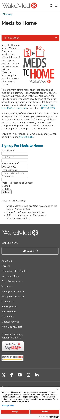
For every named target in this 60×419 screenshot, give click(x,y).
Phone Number (10, 163)
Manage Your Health (13, 291)
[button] (56, 5)
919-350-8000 (10, 242)
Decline (44, 412)
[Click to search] (51, 5)
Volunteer (7, 286)
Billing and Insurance (13, 296)
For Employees (10, 306)
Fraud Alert (8, 316)
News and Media (10, 276)
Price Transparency (12, 281)
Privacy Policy (8, 406)
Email (7, 185)
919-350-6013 (47, 108)
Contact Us (8, 301)
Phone (7, 188)
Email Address (10, 169)
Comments (7, 176)
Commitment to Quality (15, 270)
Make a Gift (30, 251)
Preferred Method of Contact (17, 182)
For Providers (9, 311)
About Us (7, 260)
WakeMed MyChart (12, 326)
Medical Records (10, 321)
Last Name (8, 157)
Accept (15, 412)
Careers (6, 265)
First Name (8, 150)
